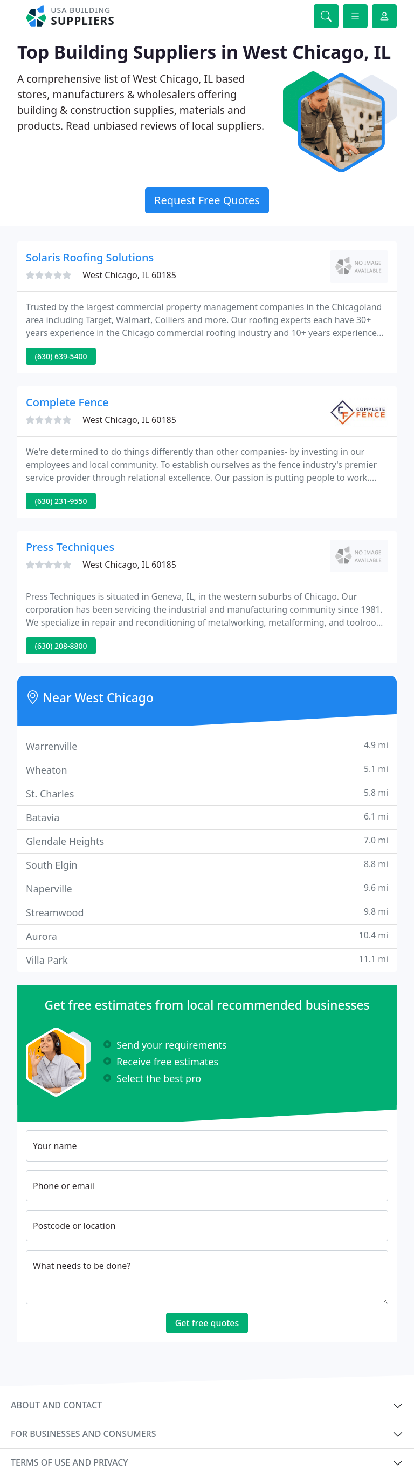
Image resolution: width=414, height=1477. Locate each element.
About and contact (56, 1405)
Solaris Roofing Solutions (90, 257)
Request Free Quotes (207, 200)
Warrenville (207, 746)
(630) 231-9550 (61, 501)
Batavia (207, 817)
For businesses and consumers (83, 1434)
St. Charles (207, 793)
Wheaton (207, 769)
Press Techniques (70, 547)
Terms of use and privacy (69, 1462)
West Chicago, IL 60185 (129, 275)
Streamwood (207, 912)
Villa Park (207, 959)
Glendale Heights (207, 841)
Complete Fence (67, 402)
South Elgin (207, 864)
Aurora (207, 936)
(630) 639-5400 (61, 356)
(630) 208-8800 (61, 646)
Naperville (207, 888)
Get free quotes (207, 1323)
